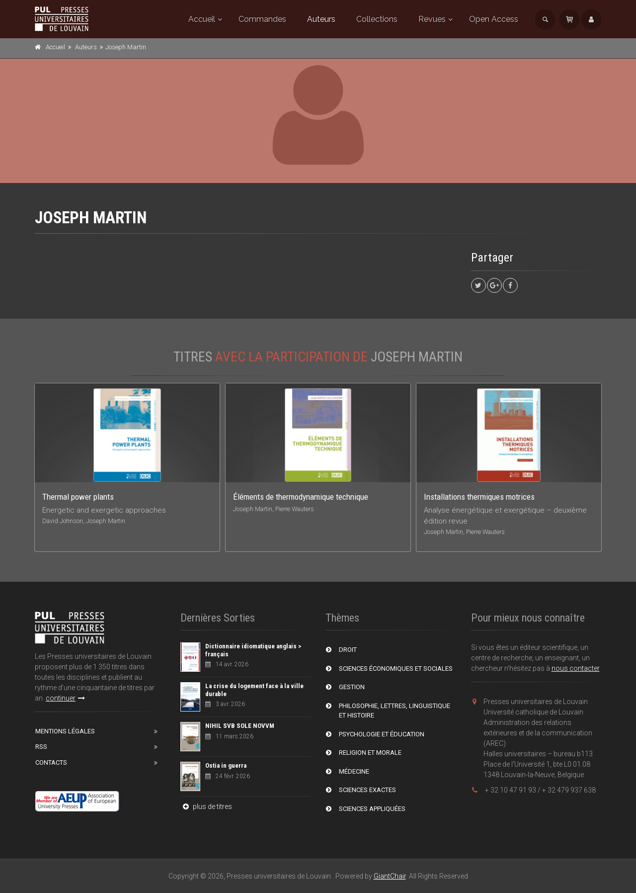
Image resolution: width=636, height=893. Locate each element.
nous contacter (576, 668)
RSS (41, 746)
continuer (65, 698)
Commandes (262, 19)
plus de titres (206, 806)
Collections (377, 19)
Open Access (493, 19)
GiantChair (390, 876)
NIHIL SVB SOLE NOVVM (239, 725)
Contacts (51, 762)
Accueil (201, 19)
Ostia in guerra (225, 765)
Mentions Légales (65, 731)
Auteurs (321, 19)
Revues (432, 19)
